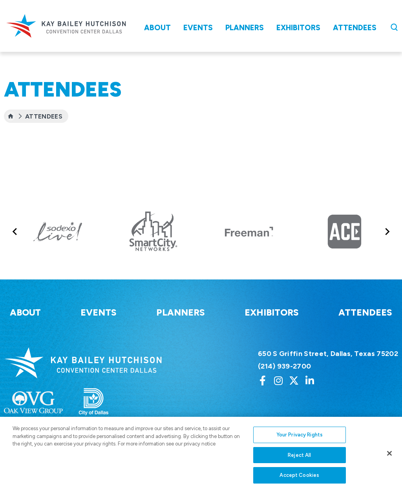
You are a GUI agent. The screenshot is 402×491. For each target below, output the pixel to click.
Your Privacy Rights (299, 442)
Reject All (299, 462)
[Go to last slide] (15, 231)
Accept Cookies (299, 483)
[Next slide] (387, 231)
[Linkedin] (309, 380)
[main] (201, 92)
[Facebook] (262, 380)
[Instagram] (278, 380)
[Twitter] (294, 380)
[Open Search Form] (394, 27)
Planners (244, 27)
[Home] (10, 116)
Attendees (354, 27)
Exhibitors (298, 27)
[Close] (389, 460)
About (157, 27)
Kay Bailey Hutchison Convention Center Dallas (66, 26)
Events (198, 27)
